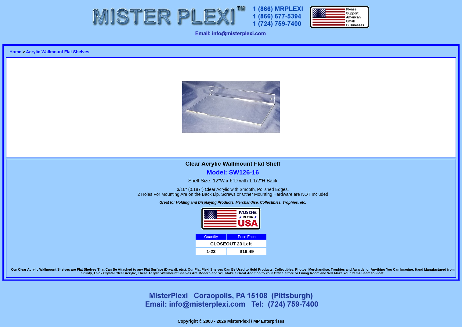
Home (15, 51)
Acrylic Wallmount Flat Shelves (57, 51)
